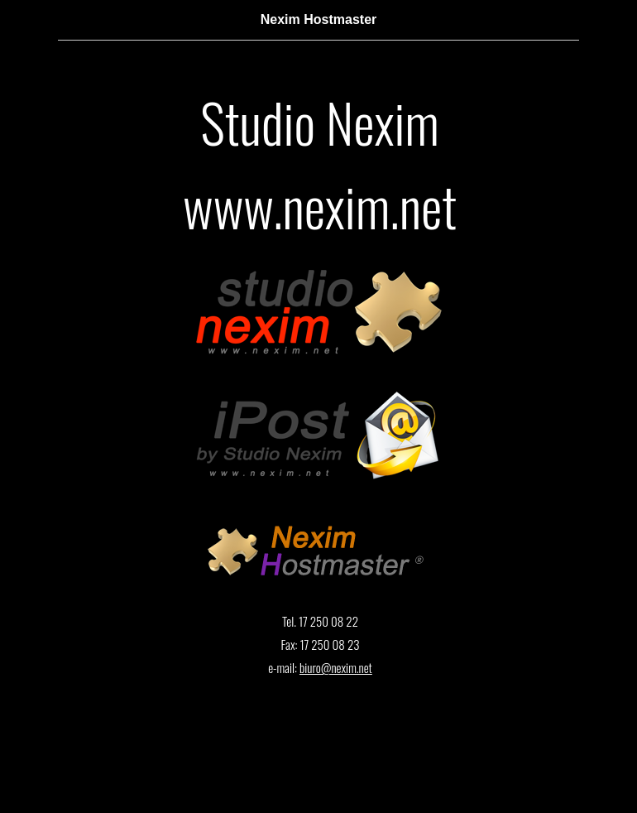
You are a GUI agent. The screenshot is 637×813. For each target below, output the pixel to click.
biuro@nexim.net (335, 667)
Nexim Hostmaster (319, 19)
